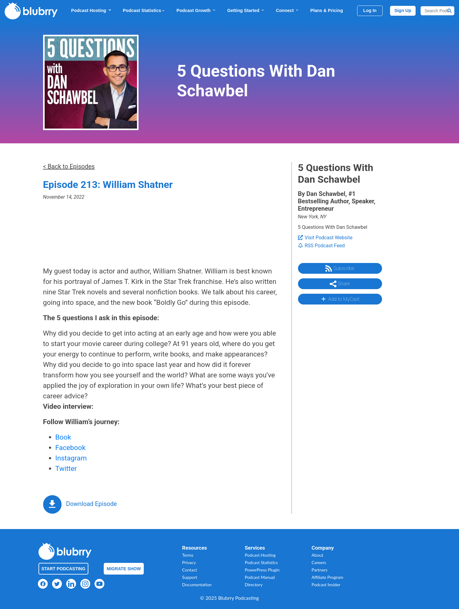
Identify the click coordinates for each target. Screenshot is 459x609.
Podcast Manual (260, 577)
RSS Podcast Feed (321, 246)
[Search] (437, 10)
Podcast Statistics (144, 10)
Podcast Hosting (91, 10)
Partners (320, 569)
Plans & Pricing (326, 10)
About (317, 555)
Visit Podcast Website (325, 238)
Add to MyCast (339, 299)
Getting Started (246, 10)
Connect (287, 10)
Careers (319, 562)
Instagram (71, 458)
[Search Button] (450, 11)
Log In (369, 10)
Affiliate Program (327, 577)
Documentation (197, 584)
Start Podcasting (64, 568)
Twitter (66, 468)
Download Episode (91, 503)
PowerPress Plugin (262, 569)
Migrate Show (124, 568)
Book (63, 437)
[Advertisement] (340, 401)
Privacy (189, 562)
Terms (188, 555)
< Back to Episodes (69, 166)
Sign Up (402, 10)
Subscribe (339, 268)
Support (189, 577)
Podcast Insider (326, 584)
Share (340, 284)
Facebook (70, 448)
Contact (189, 569)
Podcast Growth (196, 10)
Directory (254, 584)
